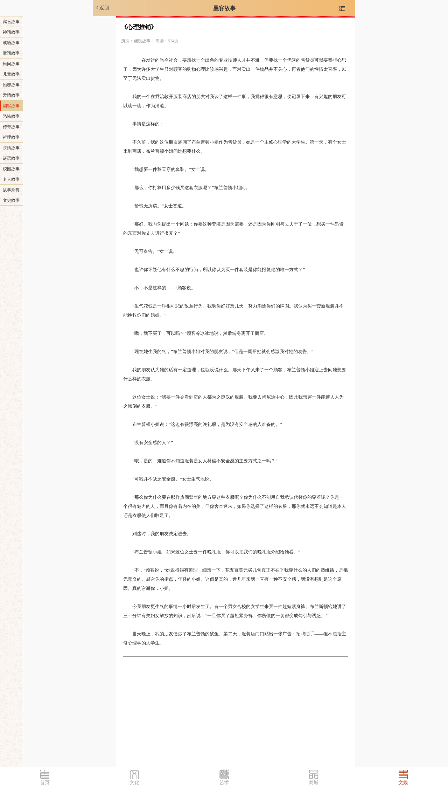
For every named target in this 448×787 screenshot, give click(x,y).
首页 (45, 782)
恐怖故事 (11, 116)
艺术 (224, 782)
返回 (101, 7)
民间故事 (11, 63)
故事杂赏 (11, 189)
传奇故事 (11, 126)
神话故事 (11, 32)
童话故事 (11, 53)
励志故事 (11, 84)
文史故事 (11, 200)
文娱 (403, 782)
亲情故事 (11, 147)
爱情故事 (11, 95)
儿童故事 (11, 74)
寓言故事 (11, 21)
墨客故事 (224, 8)
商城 (313, 782)
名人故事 (11, 179)
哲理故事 (11, 137)
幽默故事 (11, 105)
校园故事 (11, 168)
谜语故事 (11, 158)
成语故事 (11, 42)
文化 (134, 782)
